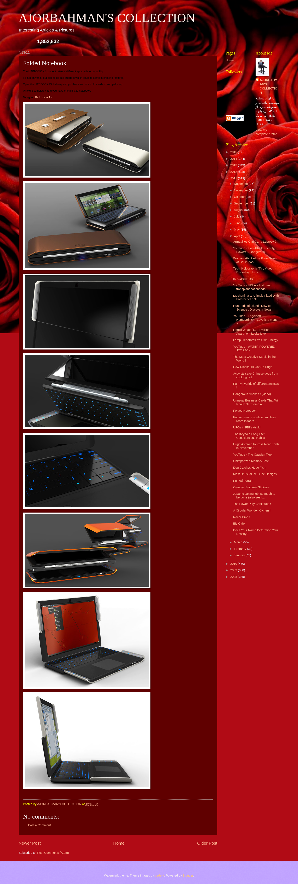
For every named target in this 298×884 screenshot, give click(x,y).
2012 (234, 171)
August (239, 210)
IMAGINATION (243, 279)
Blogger (188, 875)
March (238, 542)
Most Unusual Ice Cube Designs (255, 474)
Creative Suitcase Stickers (251, 487)
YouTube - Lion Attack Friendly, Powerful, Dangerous (254, 250)
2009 (234, 570)
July (237, 216)
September (242, 203)
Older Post (207, 843)
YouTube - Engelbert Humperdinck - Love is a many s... (255, 319)
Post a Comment (39, 825)
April (237, 236)
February (240, 548)
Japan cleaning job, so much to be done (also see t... (254, 495)
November (241, 190)
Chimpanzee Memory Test (251, 461)
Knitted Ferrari (242, 480)
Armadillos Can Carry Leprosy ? (254, 241)
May (237, 229)
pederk (159, 875)
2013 (234, 165)
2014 (234, 158)
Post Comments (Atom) (53, 852)
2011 (234, 178)
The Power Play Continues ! (252, 503)
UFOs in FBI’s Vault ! (247, 427)
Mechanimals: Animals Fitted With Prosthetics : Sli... (256, 297)
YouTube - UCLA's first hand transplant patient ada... (252, 287)
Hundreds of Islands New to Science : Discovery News (252, 307)
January (239, 555)
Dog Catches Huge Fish (249, 467)
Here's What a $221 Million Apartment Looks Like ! (251, 331)
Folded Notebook (244, 410)
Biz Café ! (239, 523)
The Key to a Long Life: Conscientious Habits (249, 435)
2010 (234, 563)
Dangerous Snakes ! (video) (252, 394)
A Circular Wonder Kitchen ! (252, 510)
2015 (234, 152)
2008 (234, 576)
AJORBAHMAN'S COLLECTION (107, 18)
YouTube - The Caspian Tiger (253, 454)
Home (119, 843)
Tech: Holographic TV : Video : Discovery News (253, 270)
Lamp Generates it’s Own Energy (255, 340)
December (241, 183)
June (237, 223)
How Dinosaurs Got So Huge (252, 367)
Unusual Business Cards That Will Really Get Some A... (256, 402)
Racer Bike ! (241, 517)
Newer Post (30, 843)
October (239, 196)
